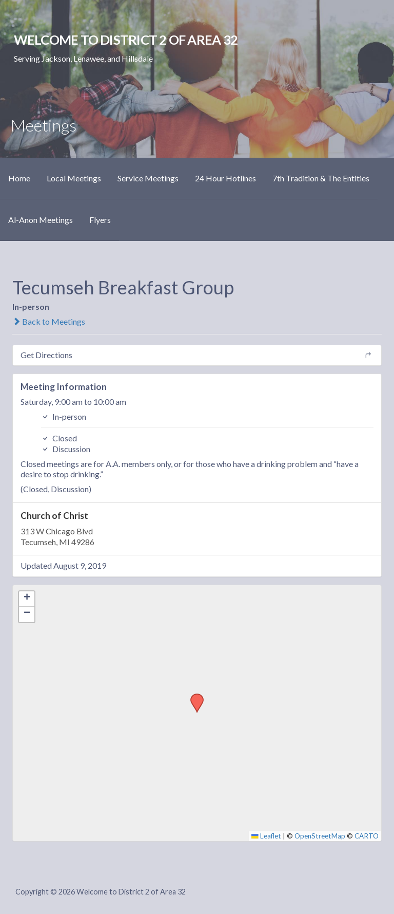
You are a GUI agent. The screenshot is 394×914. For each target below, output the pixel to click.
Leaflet (266, 836)
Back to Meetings (48, 321)
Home (19, 178)
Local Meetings (74, 178)
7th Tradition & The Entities (320, 178)
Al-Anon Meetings (40, 220)
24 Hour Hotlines (225, 178)
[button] (193, 697)
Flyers (100, 220)
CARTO (366, 836)
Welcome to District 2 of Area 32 (126, 39)
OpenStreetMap (319, 836)
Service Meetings (148, 178)
